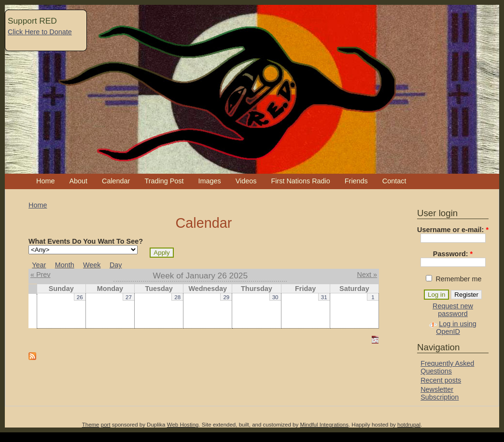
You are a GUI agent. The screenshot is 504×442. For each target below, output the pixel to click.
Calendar (116, 181)
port (106, 425)
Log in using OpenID (456, 327)
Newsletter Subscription (439, 393)
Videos (246, 181)
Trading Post (163, 181)
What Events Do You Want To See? (85, 241)
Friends (356, 181)
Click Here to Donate (40, 32)
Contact (394, 181)
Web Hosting (183, 425)
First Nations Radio (300, 181)
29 (226, 297)
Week (92, 265)
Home (45, 181)
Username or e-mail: (453, 230)
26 (80, 297)
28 (177, 297)
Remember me (453, 279)
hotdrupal (408, 425)
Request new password (453, 310)
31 (324, 297)
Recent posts (440, 380)
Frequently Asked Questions (447, 367)
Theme (90, 425)
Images (209, 181)
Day (116, 265)
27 (129, 297)
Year (39, 265)
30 (275, 297)
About (78, 181)
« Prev (40, 274)
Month (64, 265)
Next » (367, 274)
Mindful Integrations (324, 425)
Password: (453, 254)
